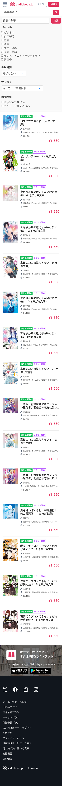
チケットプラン (11, 717)
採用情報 (7, 758)
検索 (56, 20)
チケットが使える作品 (15, 106)
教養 (5, 40)
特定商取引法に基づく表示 (17, 743)
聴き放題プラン (11, 712)
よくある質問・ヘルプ (15, 702)
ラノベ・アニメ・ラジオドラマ (20, 55)
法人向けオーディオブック (17, 727)
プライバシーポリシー (15, 738)
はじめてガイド (11, 707)
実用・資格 (9, 48)
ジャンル (6, 27)
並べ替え (6, 82)
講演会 (6, 59)
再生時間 (6, 67)
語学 (5, 44)
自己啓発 (7, 36)
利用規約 (7, 732)
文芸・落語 (9, 51)
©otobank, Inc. (33, 768)
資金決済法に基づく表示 (16, 748)
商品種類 (6, 97)
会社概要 (7, 753)
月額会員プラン (11, 722)
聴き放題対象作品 (13, 102)
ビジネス (7, 32)
